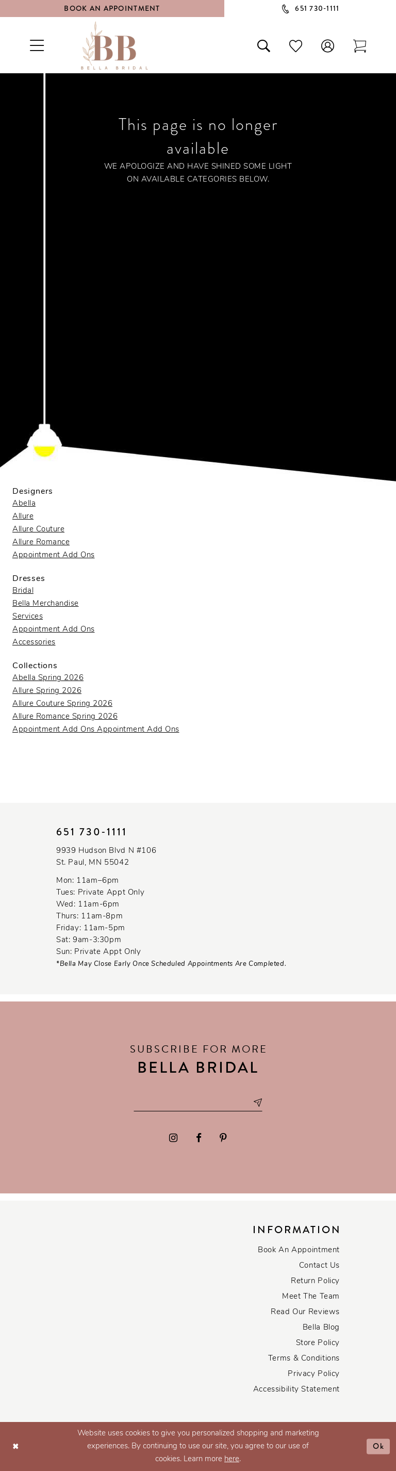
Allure (23, 517)
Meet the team (311, 1297)
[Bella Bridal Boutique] (114, 45)
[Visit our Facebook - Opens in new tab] (198, 1138)
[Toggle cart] (360, 45)
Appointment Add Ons (53, 555)
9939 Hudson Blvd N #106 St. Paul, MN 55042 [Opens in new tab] (106, 857)
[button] (328, 45)
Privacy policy (314, 1374)
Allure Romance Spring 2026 (65, 717)
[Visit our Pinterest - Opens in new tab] (223, 1138)
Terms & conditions (304, 1359)
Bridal (23, 591)
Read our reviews (305, 1312)
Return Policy (315, 1281)
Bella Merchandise (45, 604)
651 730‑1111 (91, 832)
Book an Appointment (299, 1250)
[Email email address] (198, 1102)
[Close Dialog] (15, 1446)
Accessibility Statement (296, 1390)
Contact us (319, 1266)
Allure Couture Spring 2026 (62, 704)
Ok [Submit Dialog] (379, 1446)
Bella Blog (321, 1328)
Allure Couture (38, 530)
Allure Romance (41, 542)
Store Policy (318, 1343)
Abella (24, 504)
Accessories (34, 642)
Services (27, 617)
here (231, 1459)
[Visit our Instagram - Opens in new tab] (173, 1138)
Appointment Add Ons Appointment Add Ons (95, 730)
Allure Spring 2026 (46, 691)
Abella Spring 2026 (48, 678)
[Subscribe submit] (257, 1102)
